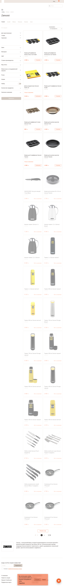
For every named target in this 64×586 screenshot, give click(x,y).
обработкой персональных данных (15, 568)
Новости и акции (5, 577)
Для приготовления (6, 33)
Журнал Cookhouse (6, 580)
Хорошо (44, 579)
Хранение (4, 38)
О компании (4, 575)
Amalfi (8, 21)
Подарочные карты (6, 582)
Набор (10, 83)
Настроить (37, 579)
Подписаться (18, 565)
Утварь (3, 35)
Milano (14, 21)
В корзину (38, 60)
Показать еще (43, 530)
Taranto (26, 21)
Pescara (20, 21)
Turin (31, 21)
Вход (54, 1)
